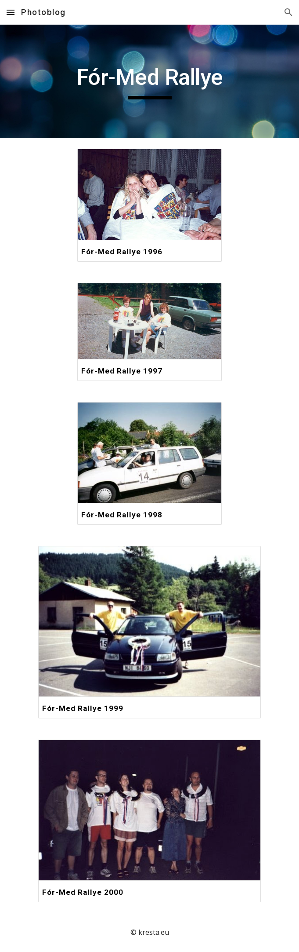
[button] (10, 12)
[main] (149, 81)
